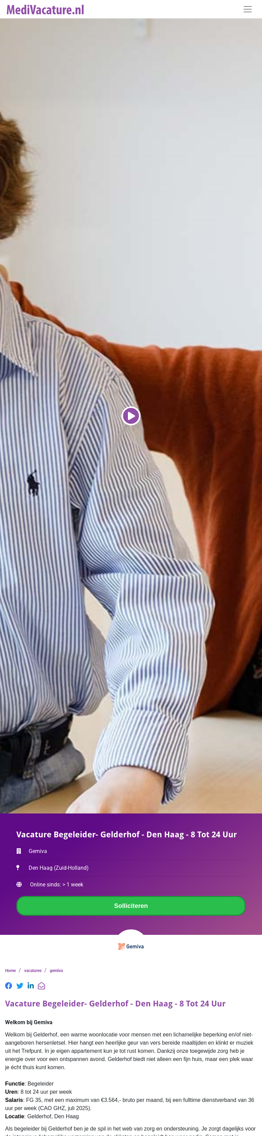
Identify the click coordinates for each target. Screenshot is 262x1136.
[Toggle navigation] (247, 9)
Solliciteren (131, 905)
